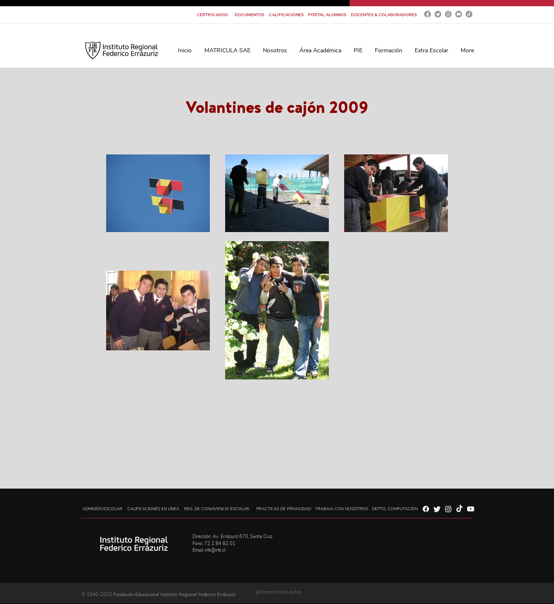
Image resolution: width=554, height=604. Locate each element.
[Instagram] (448, 14)
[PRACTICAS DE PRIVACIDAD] (283, 509)
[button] (275, 50)
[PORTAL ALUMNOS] (327, 15)
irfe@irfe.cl (215, 550)
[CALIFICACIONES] (286, 15)
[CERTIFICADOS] (212, 15)
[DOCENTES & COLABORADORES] (384, 15)
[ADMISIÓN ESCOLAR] (102, 509)
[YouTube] (458, 14)
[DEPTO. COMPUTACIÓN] (394, 509)
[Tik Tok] (469, 14)
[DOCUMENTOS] (249, 15)
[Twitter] (438, 14)
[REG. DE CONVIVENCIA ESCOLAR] (216, 509)
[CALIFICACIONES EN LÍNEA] (153, 509)
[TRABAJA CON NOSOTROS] (341, 509)
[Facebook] (427, 14)
